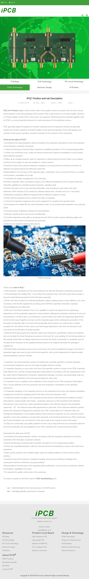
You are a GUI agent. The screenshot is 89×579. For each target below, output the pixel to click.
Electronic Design (44, 87)
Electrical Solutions (68, 550)
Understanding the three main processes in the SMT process (34, 488)
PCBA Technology (14, 87)
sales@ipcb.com (44, 530)
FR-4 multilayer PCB (39, 547)
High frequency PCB (39, 537)
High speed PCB (38, 540)
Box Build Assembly (9, 562)
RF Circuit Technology (74, 81)
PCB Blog (5, 537)
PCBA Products (8, 559)
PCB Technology (44, 81)
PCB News (74, 87)
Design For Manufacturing (71, 540)
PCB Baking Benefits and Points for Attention (28, 491)
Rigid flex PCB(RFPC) (39, 543)
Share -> (71, 103)
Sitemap (66, 575)
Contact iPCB (7, 569)
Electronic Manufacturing (71, 547)
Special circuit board (39, 550)
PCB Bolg (15, 81)
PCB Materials (67, 543)
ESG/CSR (5, 566)
